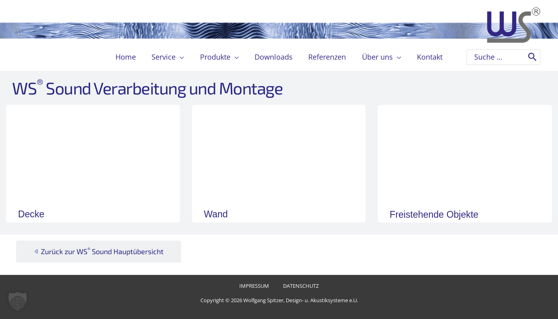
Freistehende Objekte (439, 214)
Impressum (256, 286)
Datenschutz (298, 286)
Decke (32, 213)
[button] (182, 57)
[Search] (532, 57)
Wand (217, 213)
